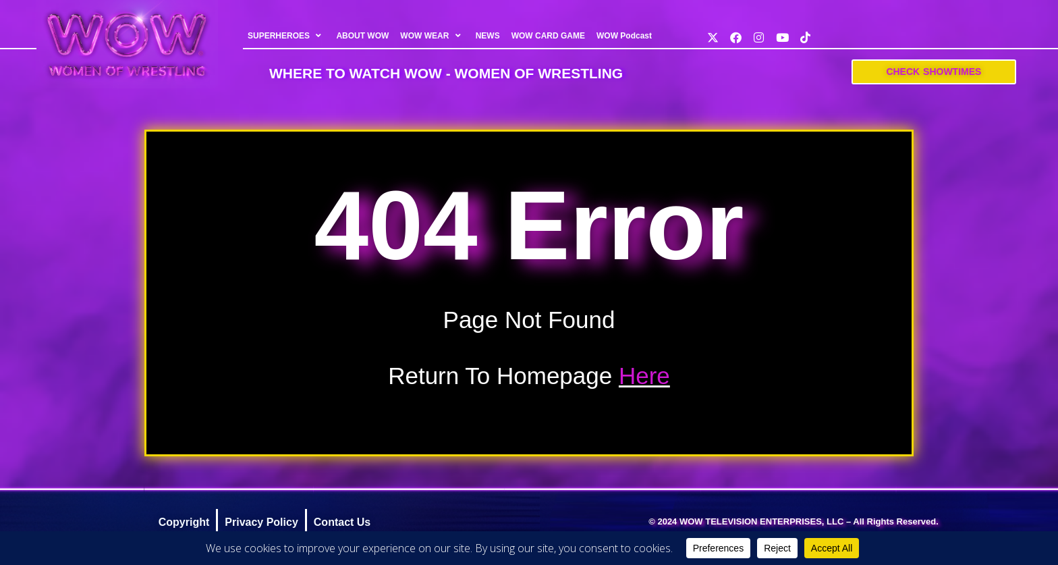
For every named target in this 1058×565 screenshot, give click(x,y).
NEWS (488, 36)
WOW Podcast (624, 36)
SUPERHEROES (286, 35)
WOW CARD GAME (548, 36)
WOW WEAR (432, 35)
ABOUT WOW (363, 36)
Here (644, 375)
